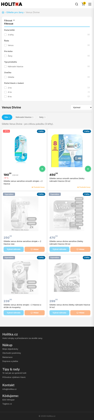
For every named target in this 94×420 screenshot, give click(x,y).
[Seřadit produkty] (81, 107)
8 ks (47, 96)
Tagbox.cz (7, 404)
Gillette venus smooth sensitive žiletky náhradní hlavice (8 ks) (67, 179)
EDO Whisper (8, 399)
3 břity (47, 34)
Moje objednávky (10, 349)
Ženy (47, 56)
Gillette (47, 77)
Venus (47, 45)
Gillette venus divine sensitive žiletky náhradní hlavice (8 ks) (66, 242)
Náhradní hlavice (47, 66)
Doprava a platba (10, 361)
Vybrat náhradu (13, 249)
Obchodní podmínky (11, 353)
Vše (7, 117)
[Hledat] (77, 4)
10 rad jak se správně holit (14, 373)
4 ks (47, 92)
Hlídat (34, 249)
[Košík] (83, 4)
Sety (42, 117)
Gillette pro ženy (15, 12)
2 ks (47, 87)
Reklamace (7, 357)
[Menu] (90, 4)
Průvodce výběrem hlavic (14, 377)
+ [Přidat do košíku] (42, 169)
